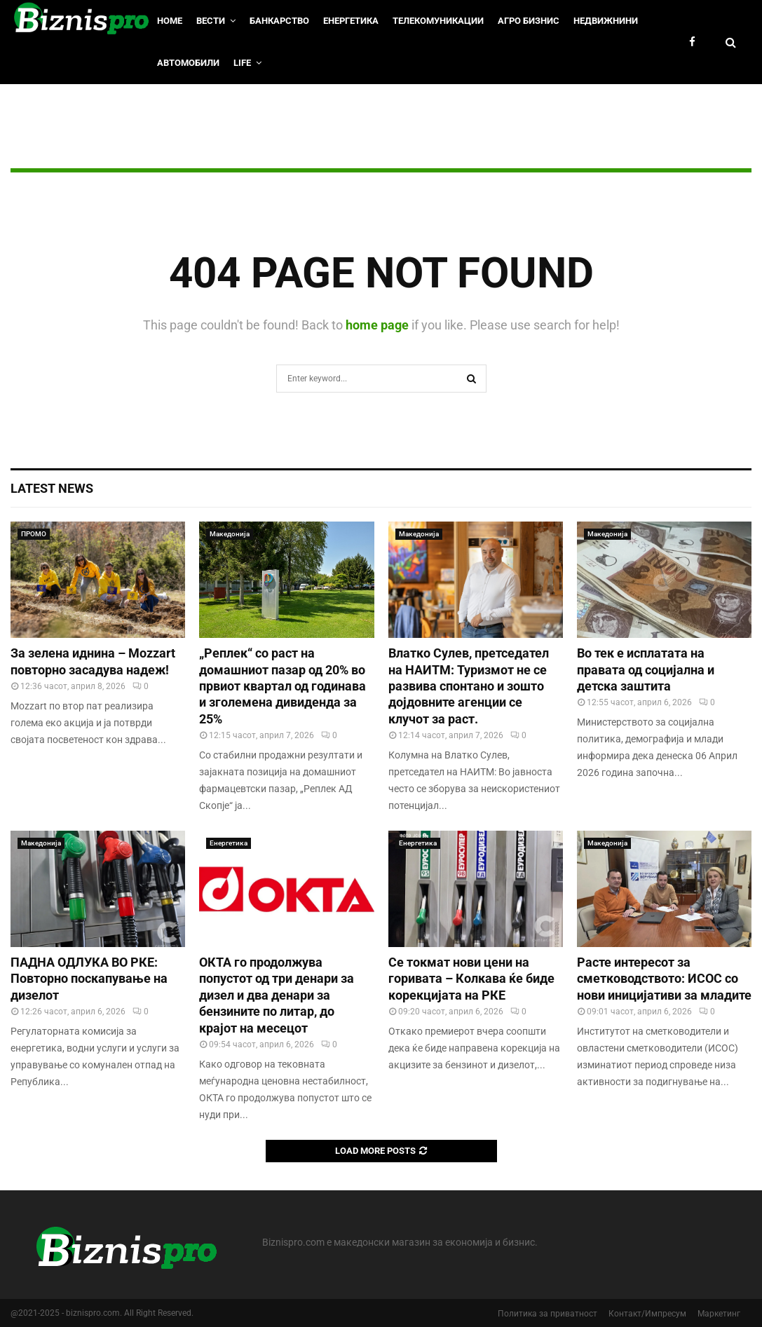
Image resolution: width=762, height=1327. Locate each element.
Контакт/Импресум (647, 1314)
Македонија (230, 534)
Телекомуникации (438, 20)
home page (377, 325)
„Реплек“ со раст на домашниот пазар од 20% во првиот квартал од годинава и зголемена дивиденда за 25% (282, 686)
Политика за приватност (547, 1314)
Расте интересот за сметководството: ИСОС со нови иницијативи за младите (664, 978)
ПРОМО (33, 534)
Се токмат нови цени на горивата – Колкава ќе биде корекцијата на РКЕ (471, 978)
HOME (169, 20)
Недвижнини (605, 20)
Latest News (52, 488)
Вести (210, 20)
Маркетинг (719, 1314)
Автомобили (188, 62)
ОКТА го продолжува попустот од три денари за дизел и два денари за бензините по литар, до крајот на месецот (276, 995)
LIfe (242, 62)
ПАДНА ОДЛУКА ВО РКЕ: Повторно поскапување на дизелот (89, 978)
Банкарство (279, 20)
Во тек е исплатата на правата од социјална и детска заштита (645, 669)
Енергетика (351, 20)
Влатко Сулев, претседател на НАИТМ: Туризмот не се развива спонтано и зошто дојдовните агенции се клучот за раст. (468, 686)
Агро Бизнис (528, 20)
